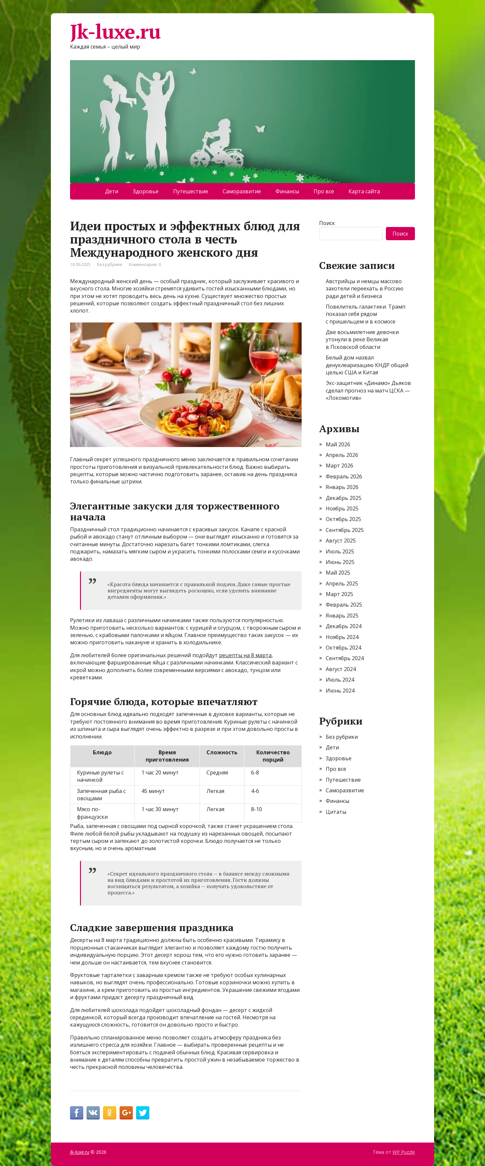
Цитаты (336, 811)
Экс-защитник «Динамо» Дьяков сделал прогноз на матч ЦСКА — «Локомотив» (368, 390)
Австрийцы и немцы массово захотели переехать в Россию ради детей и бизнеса (364, 289)
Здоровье (146, 191)
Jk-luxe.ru (115, 31)
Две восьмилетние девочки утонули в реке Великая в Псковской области (362, 339)
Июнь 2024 (340, 690)
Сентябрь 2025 (345, 530)
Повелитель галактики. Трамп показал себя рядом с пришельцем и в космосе (365, 314)
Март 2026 (339, 465)
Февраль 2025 (344, 604)
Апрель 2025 (342, 583)
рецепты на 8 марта (245, 655)
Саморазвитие (242, 191)
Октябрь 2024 (343, 647)
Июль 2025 (340, 551)
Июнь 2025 (340, 562)
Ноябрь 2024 (342, 637)
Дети (111, 191)
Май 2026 (338, 444)
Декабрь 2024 (343, 626)
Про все (324, 191)
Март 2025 (339, 594)
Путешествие (190, 191)
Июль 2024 (340, 679)
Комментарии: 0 (145, 264)
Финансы (287, 191)
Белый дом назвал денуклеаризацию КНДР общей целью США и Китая (367, 365)
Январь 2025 (342, 615)
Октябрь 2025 (343, 519)
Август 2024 (341, 669)
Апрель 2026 (342, 455)
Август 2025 (341, 540)
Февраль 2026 (344, 476)
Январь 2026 (342, 487)
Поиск (327, 223)
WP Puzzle (403, 1152)
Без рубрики (109, 264)
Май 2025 (338, 572)
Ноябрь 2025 (342, 508)
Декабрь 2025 (343, 498)
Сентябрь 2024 (345, 658)
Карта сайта (364, 191)
